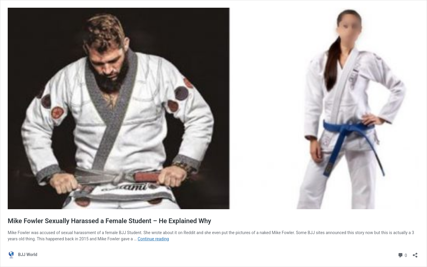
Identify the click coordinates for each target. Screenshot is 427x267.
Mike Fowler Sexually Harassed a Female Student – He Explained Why (109, 221)
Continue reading (153, 238)
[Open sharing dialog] (415, 253)
